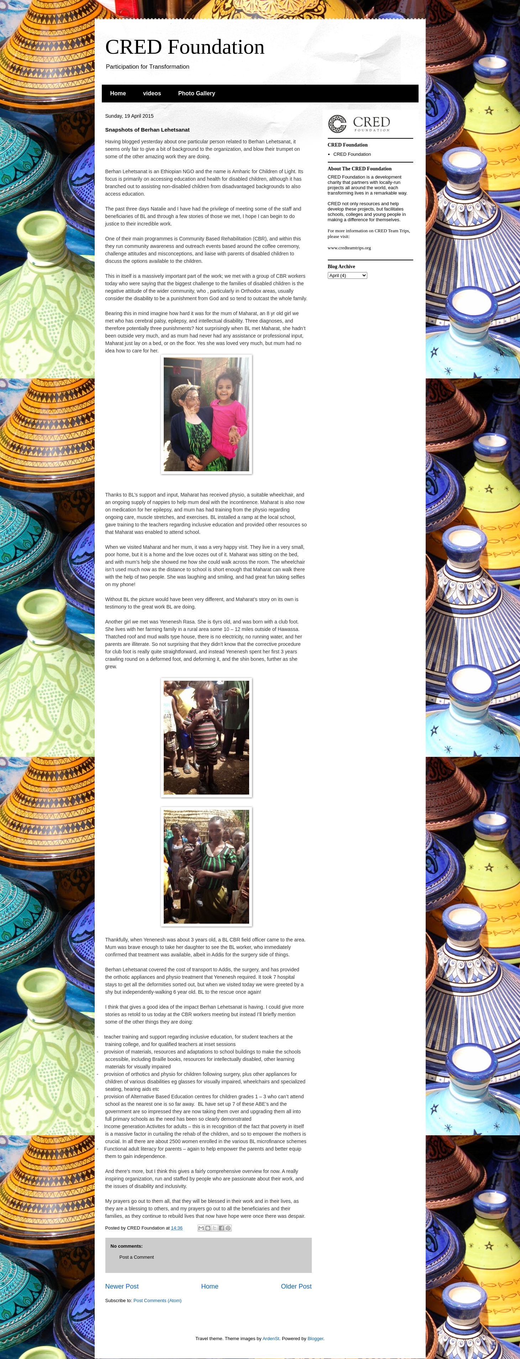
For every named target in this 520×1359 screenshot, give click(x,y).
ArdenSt (271, 1338)
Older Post (296, 1286)
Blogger (315, 1338)
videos (152, 93)
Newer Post (122, 1286)
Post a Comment (137, 1257)
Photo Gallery (196, 93)
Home (118, 93)
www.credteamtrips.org (349, 247)
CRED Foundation (185, 46)
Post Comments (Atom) (157, 1300)
